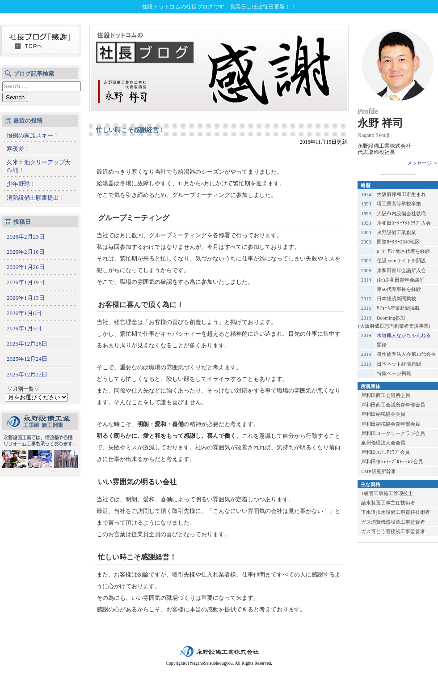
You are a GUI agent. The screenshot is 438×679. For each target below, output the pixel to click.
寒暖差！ (18, 148)
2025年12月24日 (27, 358)
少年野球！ (21, 183)
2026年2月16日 (26, 251)
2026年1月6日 (24, 313)
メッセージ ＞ (422, 163)
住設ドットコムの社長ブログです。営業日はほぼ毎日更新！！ (219, 7)
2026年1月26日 (26, 267)
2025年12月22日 (27, 374)
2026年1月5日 (24, 328)
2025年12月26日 (27, 343)
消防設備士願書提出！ (36, 197)
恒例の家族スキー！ (33, 135)
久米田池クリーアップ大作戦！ (39, 166)
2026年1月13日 (26, 298)
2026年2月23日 (26, 236)
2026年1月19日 (26, 282)
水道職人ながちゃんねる (404, 335)
